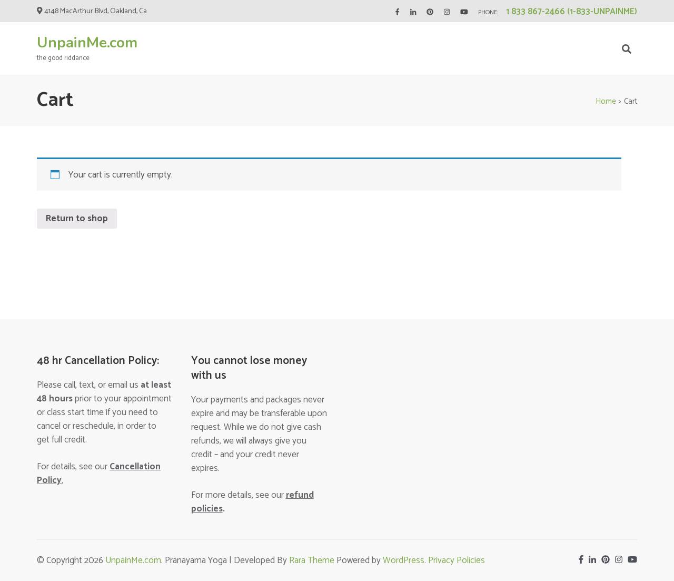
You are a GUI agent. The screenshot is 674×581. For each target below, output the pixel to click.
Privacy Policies (456, 560)
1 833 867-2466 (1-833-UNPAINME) (571, 11)
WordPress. (405, 560)
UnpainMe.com (87, 43)
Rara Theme (311, 560)
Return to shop (77, 218)
